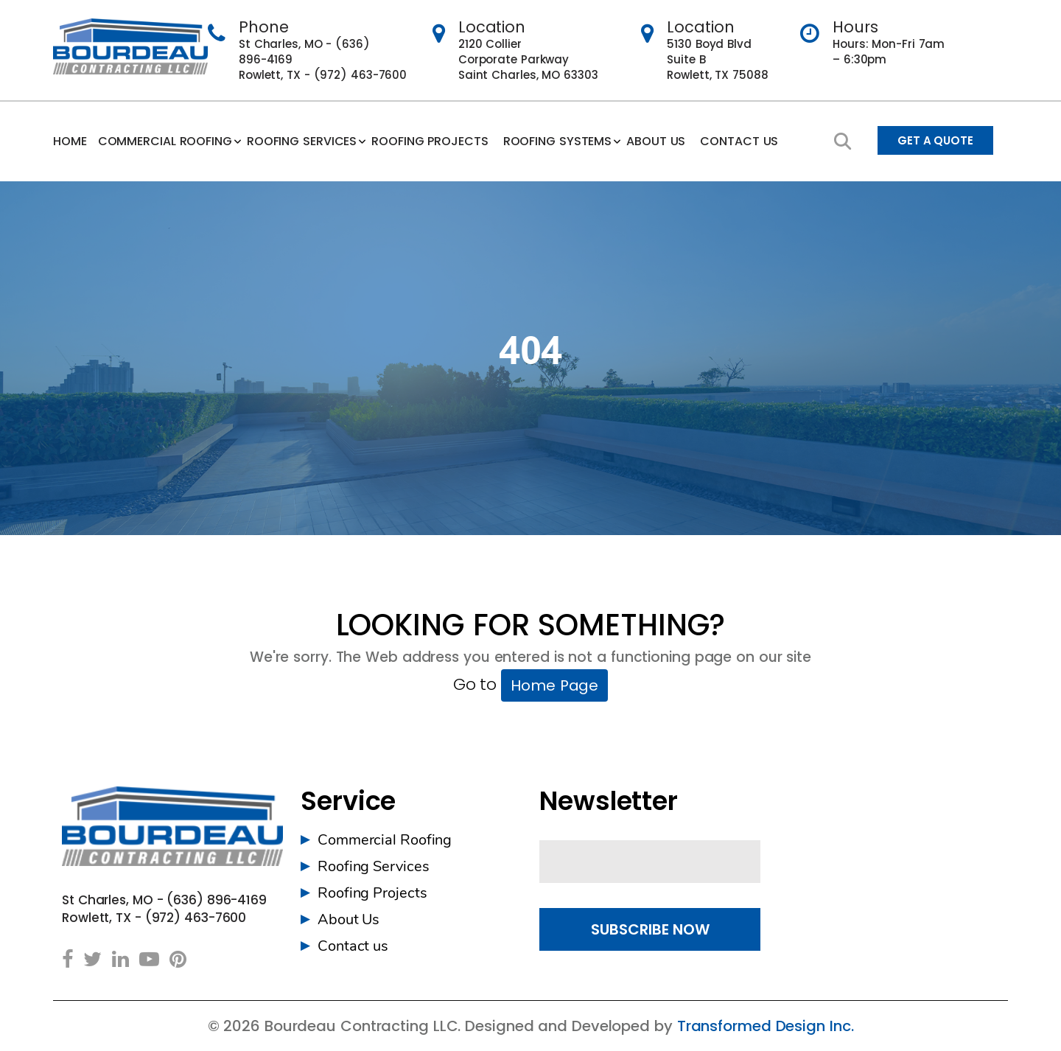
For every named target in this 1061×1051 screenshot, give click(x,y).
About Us (348, 919)
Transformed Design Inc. (765, 1026)
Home (70, 141)
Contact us (739, 141)
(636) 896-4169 (217, 900)
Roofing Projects (429, 141)
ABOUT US (655, 141)
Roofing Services (302, 141)
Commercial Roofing (165, 141)
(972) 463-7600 (360, 75)
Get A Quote (935, 140)
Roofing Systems (557, 141)
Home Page (554, 685)
